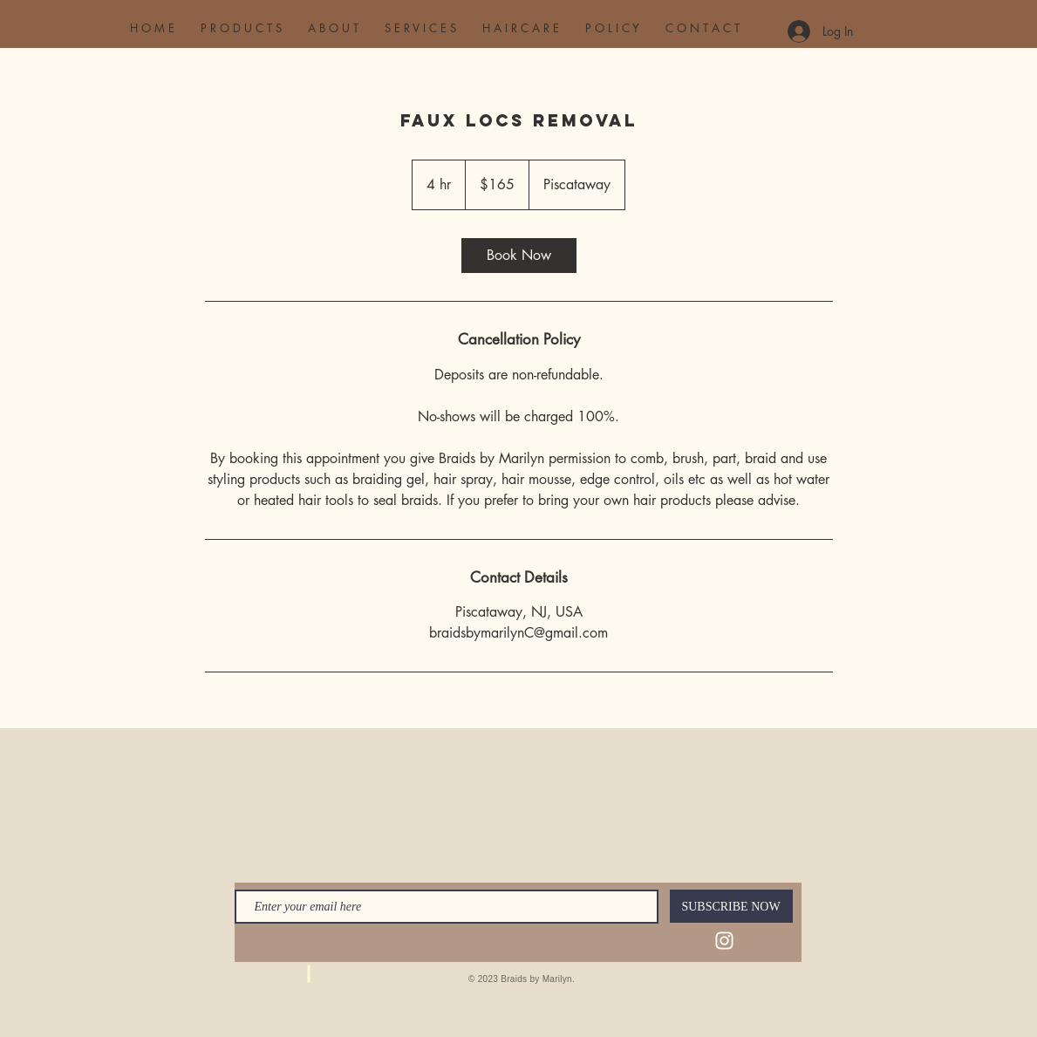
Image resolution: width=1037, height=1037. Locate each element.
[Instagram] (724, 940)
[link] (518, 255)
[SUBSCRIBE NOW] (731, 906)
